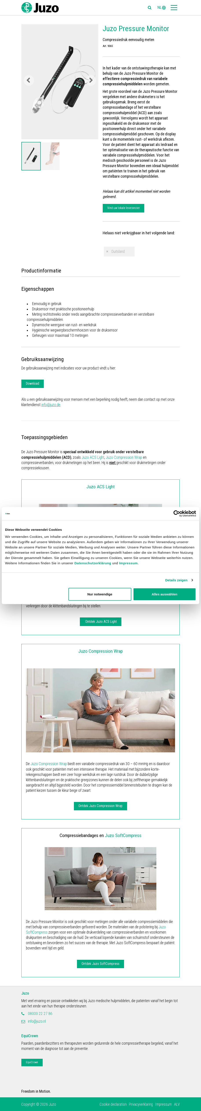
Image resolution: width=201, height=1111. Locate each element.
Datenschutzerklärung (92, 563)
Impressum (128, 563)
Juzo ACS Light (93, 457)
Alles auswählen (164, 594)
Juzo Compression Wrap (124, 457)
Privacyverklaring (141, 1104)
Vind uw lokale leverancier (123, 208)
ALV (177, 1104)
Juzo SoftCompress (123, 835)
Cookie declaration (113, 1104)
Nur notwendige (99, 594)
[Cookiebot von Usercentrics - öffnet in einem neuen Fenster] (176, 513)
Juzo (25, 993)
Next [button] (91, 80)
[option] (31, 156)
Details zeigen (176, 580)
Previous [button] (29, 80)
